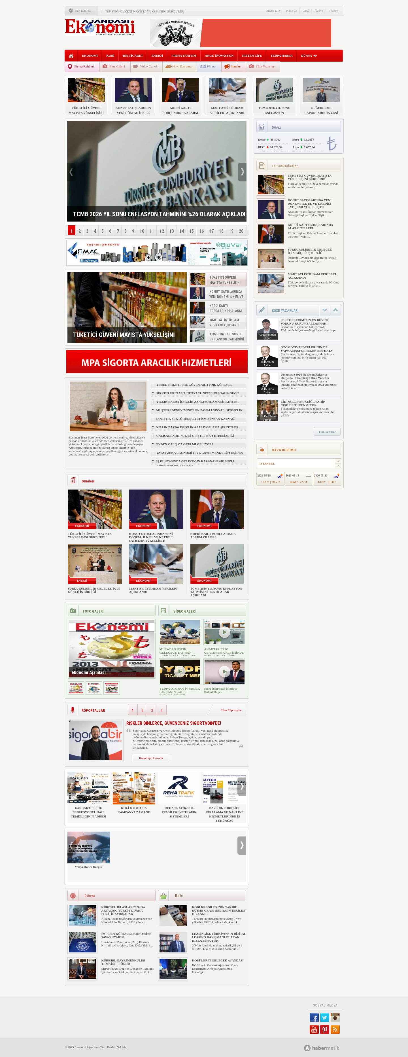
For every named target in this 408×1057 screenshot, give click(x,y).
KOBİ (110, 55)
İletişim (333, 10)
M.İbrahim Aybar (267, 363)
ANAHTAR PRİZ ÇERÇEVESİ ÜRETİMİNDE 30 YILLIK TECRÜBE (224, 652)
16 (201, 231)
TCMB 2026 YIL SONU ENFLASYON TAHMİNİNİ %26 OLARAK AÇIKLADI (216, 592)
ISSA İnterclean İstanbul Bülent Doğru (220, 690)
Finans (211, 66)
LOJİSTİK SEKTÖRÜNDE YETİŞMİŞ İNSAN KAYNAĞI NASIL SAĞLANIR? (196, 421)
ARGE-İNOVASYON (219, 55)
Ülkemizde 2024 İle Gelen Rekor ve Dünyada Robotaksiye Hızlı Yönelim (305, 376)
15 (191, 231)
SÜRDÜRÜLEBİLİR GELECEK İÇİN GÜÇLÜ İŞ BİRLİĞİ (94, 590)
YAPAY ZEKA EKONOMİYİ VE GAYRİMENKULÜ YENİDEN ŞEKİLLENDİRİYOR (199, 455)
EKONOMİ (90, 55)
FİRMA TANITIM (183, 55)
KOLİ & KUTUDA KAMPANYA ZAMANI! (134, 793)
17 (211, 231)
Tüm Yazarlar (265, 66)
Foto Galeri (117, 66)
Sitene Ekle (273, 10)
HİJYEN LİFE (252, 55)
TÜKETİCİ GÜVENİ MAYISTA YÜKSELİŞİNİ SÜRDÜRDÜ (144, 11)
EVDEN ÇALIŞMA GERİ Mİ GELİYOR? (184, 444)
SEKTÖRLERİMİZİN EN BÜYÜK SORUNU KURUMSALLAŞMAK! (304, 321)
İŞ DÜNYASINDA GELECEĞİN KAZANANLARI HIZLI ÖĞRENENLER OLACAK (195, 463)
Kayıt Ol (291, 10)
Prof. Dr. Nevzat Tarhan (267, 417)
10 (142, 231)
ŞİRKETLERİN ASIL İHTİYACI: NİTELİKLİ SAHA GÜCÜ (197, 393)
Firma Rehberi (84, 66)
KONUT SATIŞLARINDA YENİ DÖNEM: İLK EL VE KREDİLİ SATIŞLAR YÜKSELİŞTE (151, 537)
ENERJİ (157, 55)
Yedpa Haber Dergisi (88, 850)
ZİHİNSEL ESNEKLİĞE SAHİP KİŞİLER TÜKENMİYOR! (303, 403)
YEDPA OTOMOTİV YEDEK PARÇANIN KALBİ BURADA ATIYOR (180, 692)
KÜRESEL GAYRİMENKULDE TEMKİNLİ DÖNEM (123, 962)
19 (231, 231)
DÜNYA (309, 55)
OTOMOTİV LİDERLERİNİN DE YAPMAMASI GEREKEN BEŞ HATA (307, 349)
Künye (319, 10)
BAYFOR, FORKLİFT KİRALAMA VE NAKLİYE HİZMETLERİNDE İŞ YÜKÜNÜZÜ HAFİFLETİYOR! (224, 799)
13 (171, 231)
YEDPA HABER (281, 55)
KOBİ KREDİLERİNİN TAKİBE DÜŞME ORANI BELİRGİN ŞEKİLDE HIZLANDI (219, 910)
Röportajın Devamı (151, 758)
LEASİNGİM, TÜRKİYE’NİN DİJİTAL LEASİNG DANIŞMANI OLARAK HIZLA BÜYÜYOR (219, 937)
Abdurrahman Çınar (267, 336)
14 (181, 231)
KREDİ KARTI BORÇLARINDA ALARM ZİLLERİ (213, 535)
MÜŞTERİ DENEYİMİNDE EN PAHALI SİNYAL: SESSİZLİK (199, 410)
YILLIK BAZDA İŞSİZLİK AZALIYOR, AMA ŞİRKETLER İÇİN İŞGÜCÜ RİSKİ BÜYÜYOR (197, 404)
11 (152, 231)
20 (241, 231)
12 (162, 231)
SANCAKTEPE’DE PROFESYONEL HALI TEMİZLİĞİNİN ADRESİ (88, 795)
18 (221, 231)
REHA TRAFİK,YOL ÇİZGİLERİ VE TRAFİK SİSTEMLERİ (179, 795)
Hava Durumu (182, 66)
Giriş (306, 10)
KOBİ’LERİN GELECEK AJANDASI (218, 960)
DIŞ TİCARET (133, 55)
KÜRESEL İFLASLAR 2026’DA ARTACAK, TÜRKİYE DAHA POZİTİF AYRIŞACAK (123, 910)
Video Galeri (148, 66)
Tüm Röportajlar (231, 710)
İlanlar (235, 66)
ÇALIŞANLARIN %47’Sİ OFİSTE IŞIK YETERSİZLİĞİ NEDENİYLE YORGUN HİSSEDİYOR (195, 438)
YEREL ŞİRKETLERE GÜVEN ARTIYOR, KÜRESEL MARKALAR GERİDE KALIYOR (193, 387)
